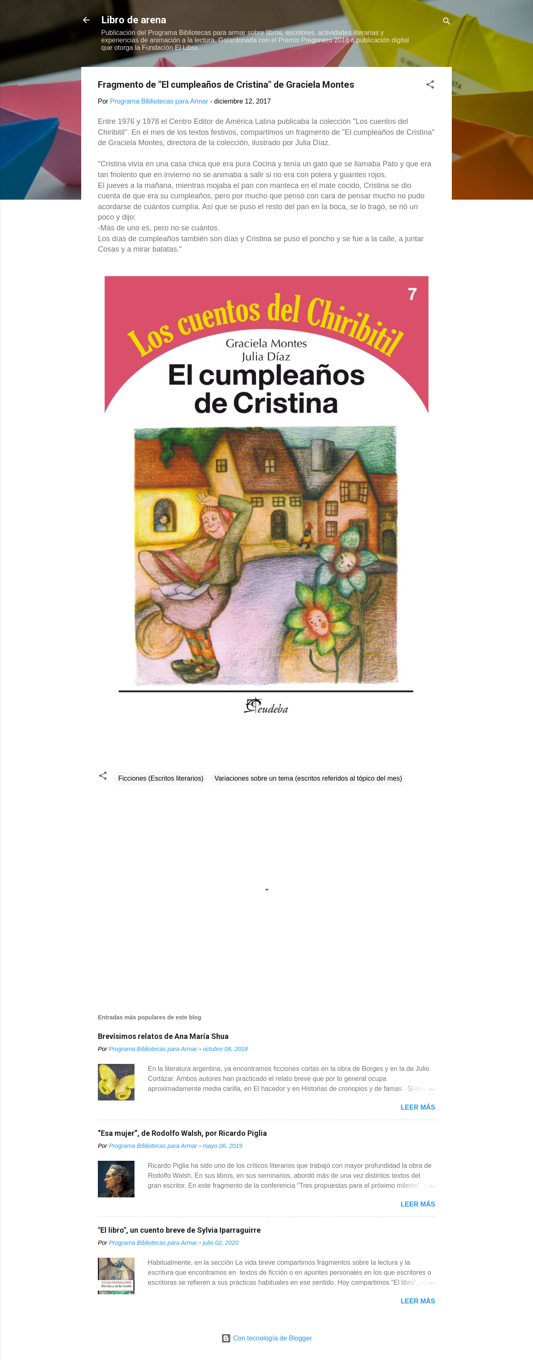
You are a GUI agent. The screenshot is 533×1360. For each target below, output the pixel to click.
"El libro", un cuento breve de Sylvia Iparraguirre (179, 1230)
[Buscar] (447, 22)
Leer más (418, 1107)
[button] (430, 85)
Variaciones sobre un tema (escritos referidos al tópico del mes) (308, 778)
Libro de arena (133, 20)
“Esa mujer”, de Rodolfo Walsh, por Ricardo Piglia (182, 1133)
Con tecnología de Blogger (266, 1338)
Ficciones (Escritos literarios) (160, 778)
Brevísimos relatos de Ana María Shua (163, 1036)
